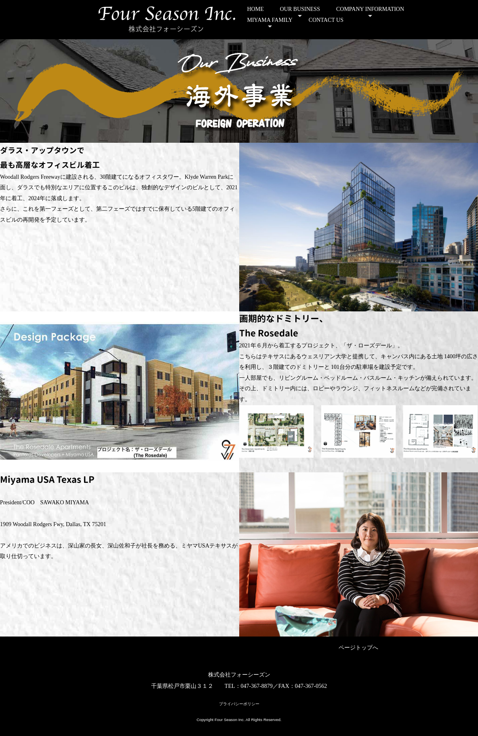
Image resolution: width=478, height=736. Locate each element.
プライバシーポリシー (239, 704)
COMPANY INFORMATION (370, 9)
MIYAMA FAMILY (270, 20)
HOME (255, 9)
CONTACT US (326, 20)
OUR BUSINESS (300, 9)
